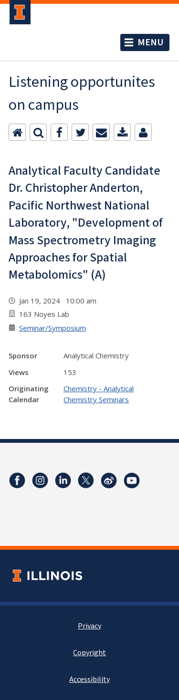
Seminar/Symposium (52, 328)
